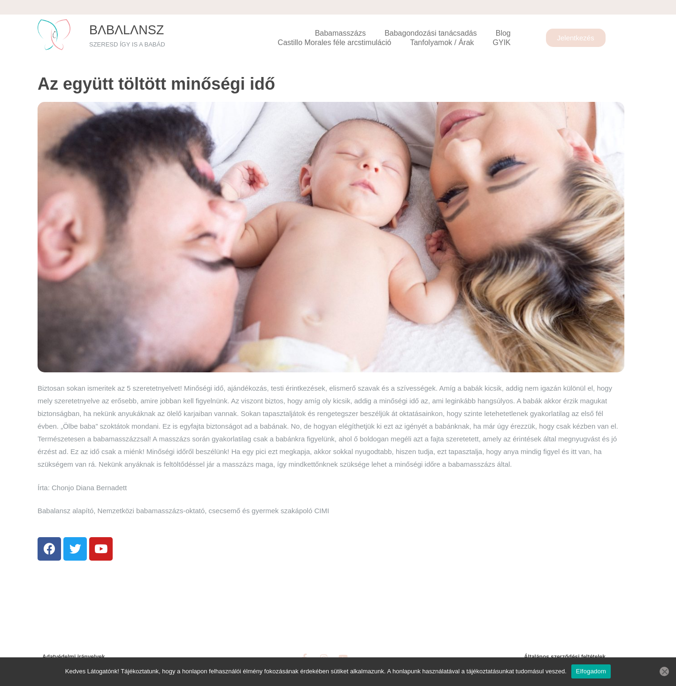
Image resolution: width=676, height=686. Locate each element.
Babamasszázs (340, 33)
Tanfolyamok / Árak (442, 42)
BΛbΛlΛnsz (126, 30)
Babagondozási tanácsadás (430, 33)
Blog (503, 33)
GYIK (502, 42)
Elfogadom (591, 671)
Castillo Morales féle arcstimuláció (335, 42)
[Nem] (664, 671)
